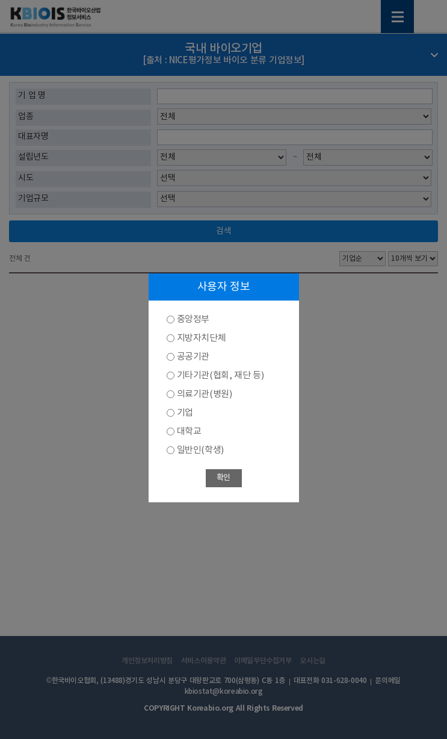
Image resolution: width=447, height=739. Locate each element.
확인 (223, 477)
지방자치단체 (201, 338)
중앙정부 (193, 319)
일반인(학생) (200, 450)
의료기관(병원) (204, 394)
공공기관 (193, 357)
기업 (185, 413)
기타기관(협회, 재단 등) (220, 375)
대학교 (189, 431)
